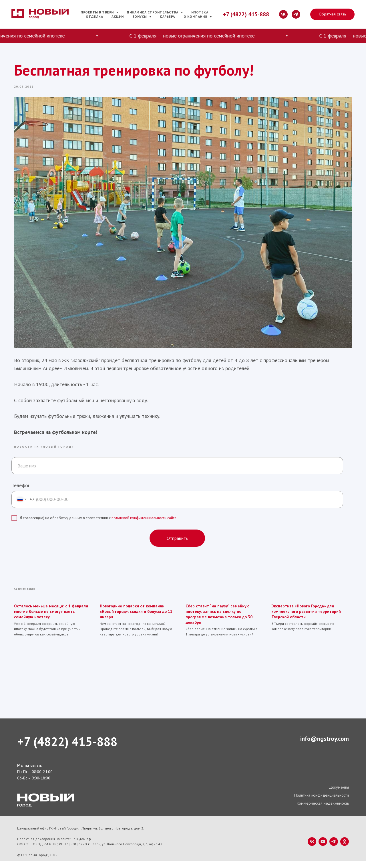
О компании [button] (196, 16)
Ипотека (199, 12)
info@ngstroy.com (324, 732)
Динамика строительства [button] (153, 12)
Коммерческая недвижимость (323, 796)
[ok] (344, 835)
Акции (118, 16)
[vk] (283, 14)
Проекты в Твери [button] (98, 12)
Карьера (167, 16)
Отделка (94, 16)
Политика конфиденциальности (321, 788)
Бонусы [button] (140, 16)
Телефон (21, 479)
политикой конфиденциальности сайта (144, 512)
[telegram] (296, 14)
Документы (339, 780)
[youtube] (323, 835)
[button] (332, 14)
